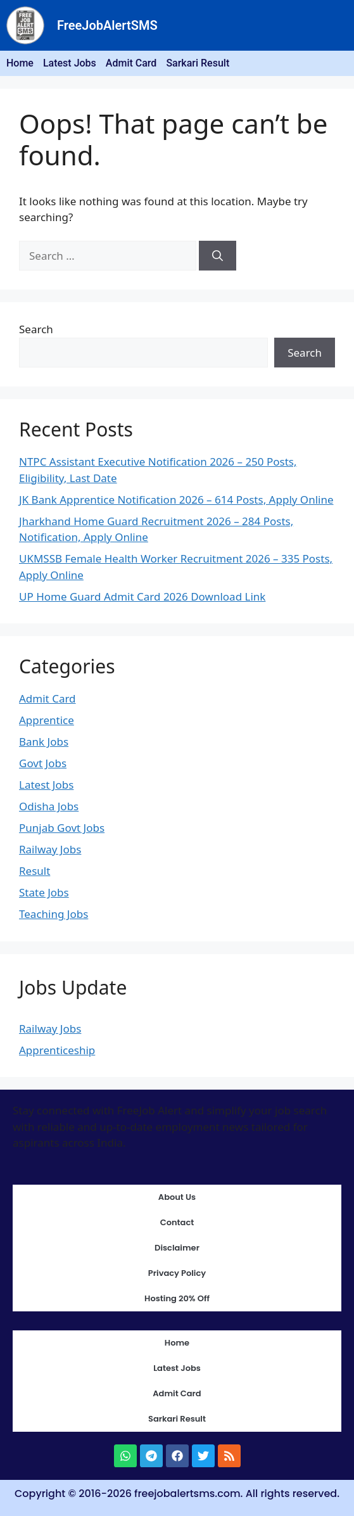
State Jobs (44, 892)
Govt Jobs (42, 763)
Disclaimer (177, 1248)
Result (34, 870)
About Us (177, 1197)
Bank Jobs (43, 741)
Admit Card (131, 63)
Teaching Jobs (53, 914)
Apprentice (46, 720)
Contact (177, 1222)
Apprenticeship (57, 1050)
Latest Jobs (69, 63)
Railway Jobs (50, 849)
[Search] (217, 256)
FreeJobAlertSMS (107, 25)
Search (36, 329)
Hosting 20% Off (177, 1298)
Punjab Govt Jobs (61, 827)
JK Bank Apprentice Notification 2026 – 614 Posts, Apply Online (176, 499)
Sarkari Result (197, 63)
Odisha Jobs (49, 806)
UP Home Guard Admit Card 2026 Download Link (142, 596)
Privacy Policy (177, 1273)
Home (20, 63)
